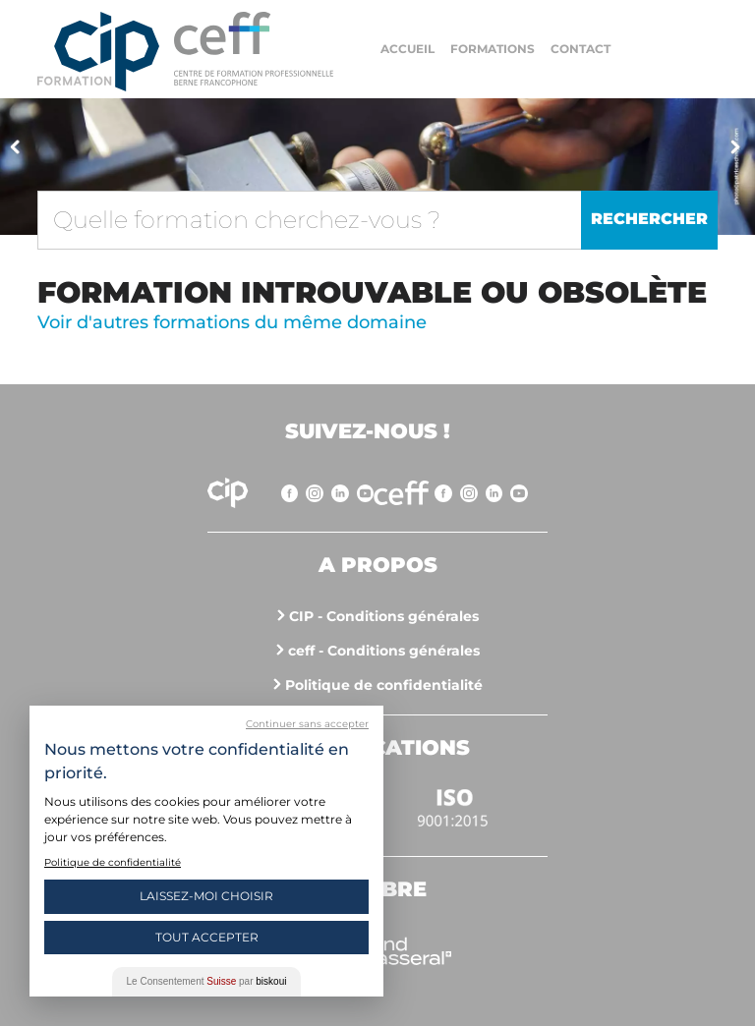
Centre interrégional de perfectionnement (98, 51)
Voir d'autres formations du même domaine (232, 322)
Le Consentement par (207, 981)
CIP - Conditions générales (384, 616)
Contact (580, 48)
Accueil (407, 48)
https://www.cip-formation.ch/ (253, 49)
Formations (492, 48)
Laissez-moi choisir (206, 895)
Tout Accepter (207, 937)
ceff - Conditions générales (384, 650)
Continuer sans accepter (307, 723)
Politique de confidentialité (384, 685)
